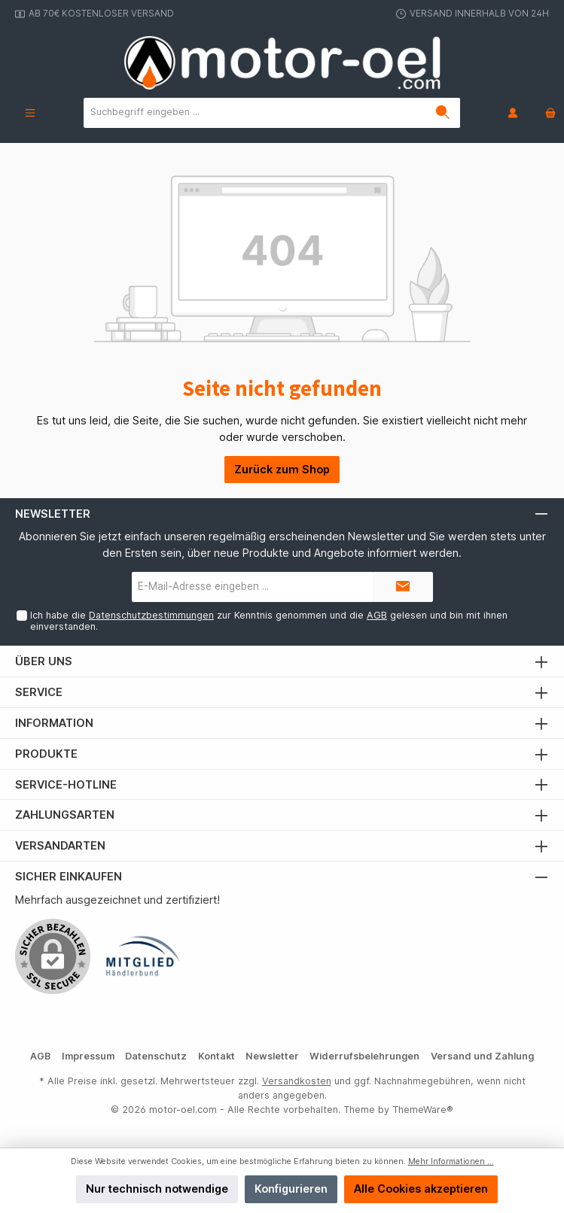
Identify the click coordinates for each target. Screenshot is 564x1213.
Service (38, 692)
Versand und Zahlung (482, 1056)
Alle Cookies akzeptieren (421, 1188)
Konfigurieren (291, 1188)
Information (54, 722)
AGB (377, 615)
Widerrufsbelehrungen (364, 1056)
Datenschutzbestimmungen (151, 615)
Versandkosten (296, 1081)
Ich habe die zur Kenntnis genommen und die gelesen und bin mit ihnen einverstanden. (269, 621)
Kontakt (216, 1056)
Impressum (88, 1056)
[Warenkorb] (545, 112)
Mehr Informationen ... (451, 1161)
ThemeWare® (422, 1109)
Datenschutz (156, 1056)
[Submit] (403, 587)
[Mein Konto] (513, 112)
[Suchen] (443, 113)
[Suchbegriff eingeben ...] (255, 113)
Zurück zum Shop (282, 469)
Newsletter (272, 1056)
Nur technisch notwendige (157, 1188)
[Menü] (30, 112)
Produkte (46, 753)
